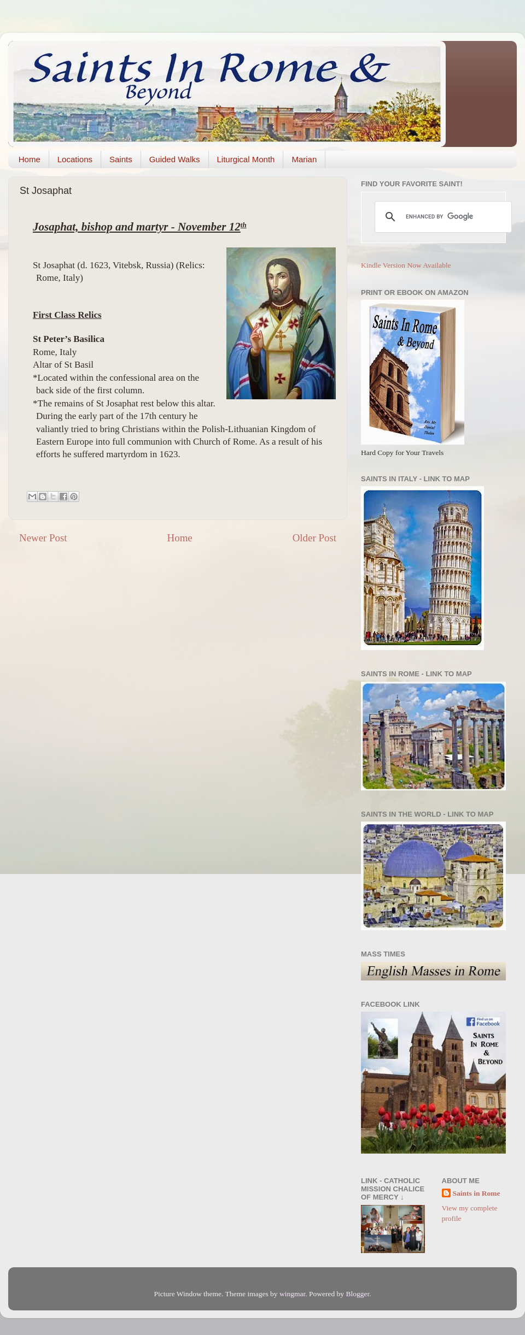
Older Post (314, 538)
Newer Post (43, 538)
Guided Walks (174, 159)
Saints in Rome (476, 1193)
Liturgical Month (246, 159)
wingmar (292, 1294)
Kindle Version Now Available (406, 265)
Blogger (357, 1294)
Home (29, 159)
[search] (441, 216)
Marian (304, 159)
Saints (120, 159)
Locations (74, 159)
